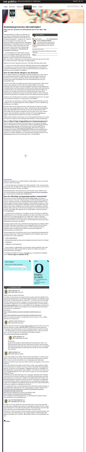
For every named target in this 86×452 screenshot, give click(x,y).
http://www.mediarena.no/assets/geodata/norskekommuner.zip (22, 312)
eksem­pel (10, 211)
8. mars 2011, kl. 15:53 (16, 353)
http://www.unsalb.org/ (10, 305)
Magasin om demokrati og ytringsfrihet (29, 1)
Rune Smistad (13, 290)
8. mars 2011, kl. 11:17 (16, 292)
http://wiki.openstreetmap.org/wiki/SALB (16, 334)
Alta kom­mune (8, 134)
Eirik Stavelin (13, 352)
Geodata (35, 51)
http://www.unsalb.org (27, 326)
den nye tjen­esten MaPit (24, 128)
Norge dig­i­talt (33, 198)
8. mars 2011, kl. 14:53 (16, 322)
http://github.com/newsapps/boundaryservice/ (17, 394)
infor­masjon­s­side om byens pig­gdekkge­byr (26, 193)
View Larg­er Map (8, 179)
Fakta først (39, 35)
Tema (40, 7)
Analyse (20, 7)
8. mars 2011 (37, 39)
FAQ (82, 1)
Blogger (27, 7)
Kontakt (75, 1)
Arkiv (35, 7)
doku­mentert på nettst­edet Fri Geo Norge (16, 49)
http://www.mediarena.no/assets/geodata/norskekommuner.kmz (23, 315)
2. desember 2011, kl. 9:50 (17, 401)
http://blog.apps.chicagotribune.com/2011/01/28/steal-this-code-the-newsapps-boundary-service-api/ (24, 390)
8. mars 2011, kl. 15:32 (21, 338)
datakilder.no (28, 253)
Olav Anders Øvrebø (44, 40)
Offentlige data (50, 51)
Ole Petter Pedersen (15, 400)
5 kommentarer (53, 39)
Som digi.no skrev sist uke (11, 126)
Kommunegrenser (42, 51)
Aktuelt (12, 7)
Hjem (5, 7)
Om (79, 1)
